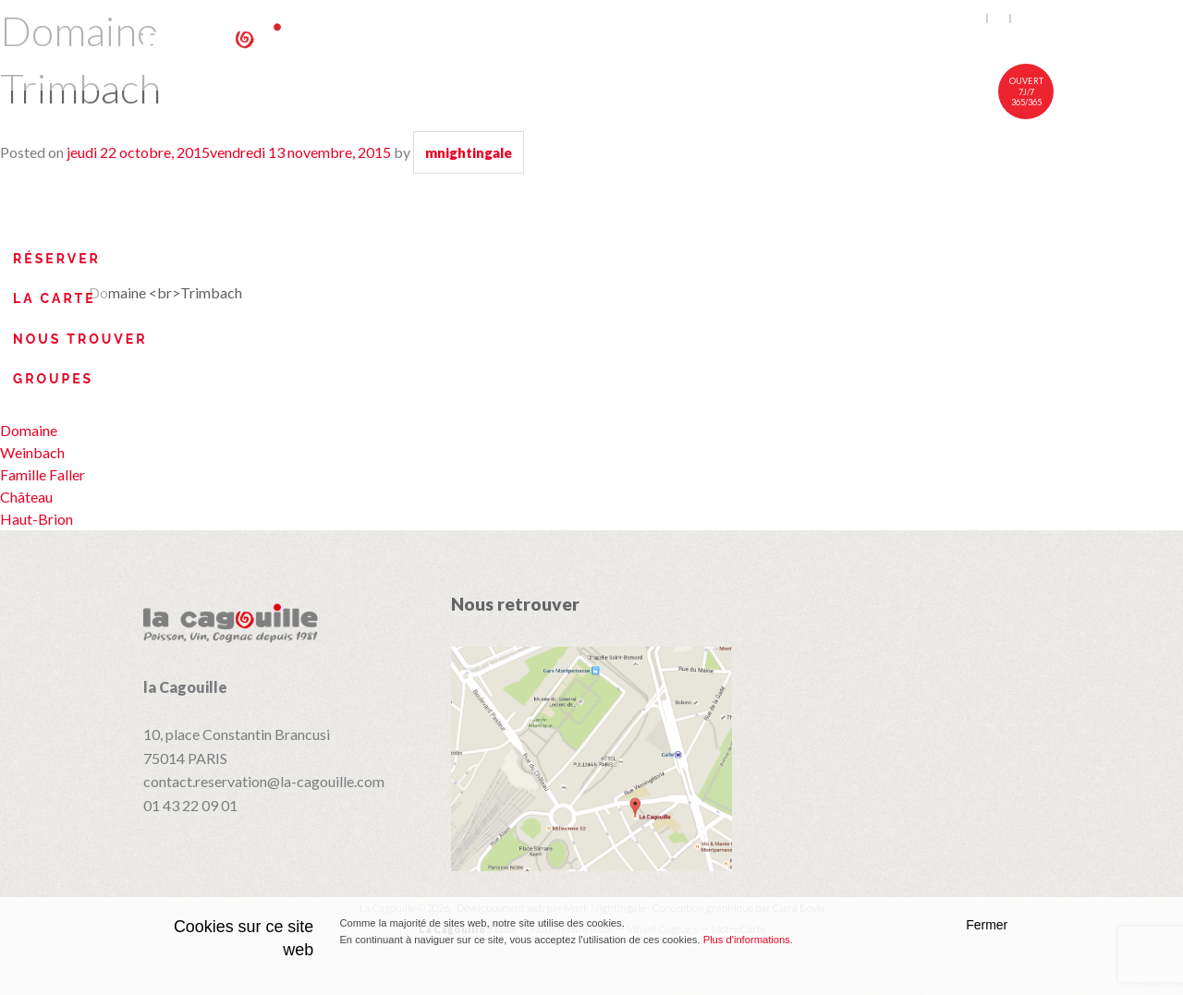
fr (999, 18)
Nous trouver (80, 339)
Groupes (53, 378)
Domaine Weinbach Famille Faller (42, 452)
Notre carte (695, 43)
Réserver (57, 258)
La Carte (54, 298)
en (976, 18)
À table (569, 43)
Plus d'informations (746, 939)
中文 (1026, 18)
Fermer (986, 924)
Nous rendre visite (947, 43)
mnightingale (468, 152)
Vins (806, 43)
